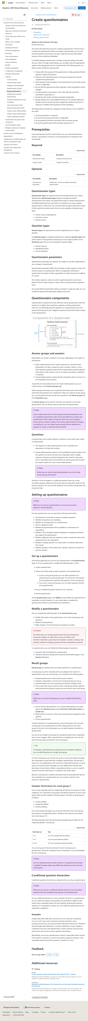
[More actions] (84, 14)
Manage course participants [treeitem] (15, 85)
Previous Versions (18, 1012)
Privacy (43, 1012)
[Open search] (79, 2)
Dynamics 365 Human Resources (46, 15)
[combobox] (14, 18)
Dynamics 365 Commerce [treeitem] (12, 153)
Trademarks (5, 1015)
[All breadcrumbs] (33, 14)
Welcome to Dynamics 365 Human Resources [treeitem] (16, 32)
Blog (26, 1012)
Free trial (82, 8)
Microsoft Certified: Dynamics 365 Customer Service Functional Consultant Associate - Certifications (58, 985)
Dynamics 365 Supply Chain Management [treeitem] (12, 149)
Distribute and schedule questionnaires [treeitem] (14, 95)
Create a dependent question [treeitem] (16, 117)
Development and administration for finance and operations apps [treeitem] (15, 140)
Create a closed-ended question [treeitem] (16, 114)
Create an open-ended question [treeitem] (16, 111)
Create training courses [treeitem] (14, 82)
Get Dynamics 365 (70, 8)
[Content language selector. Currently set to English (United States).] (11, 1007)
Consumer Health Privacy (56, 1012)
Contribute (35, 1012)
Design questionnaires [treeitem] (14, 91)
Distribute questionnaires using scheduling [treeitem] (16, 101)
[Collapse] (24, 15)
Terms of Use (72, 1012)
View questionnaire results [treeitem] (15, 105)
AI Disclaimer (6, 1012)
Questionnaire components (41, 35)
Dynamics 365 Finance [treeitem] (11, 144)
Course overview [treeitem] (12, 79)
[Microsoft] (3, 2)
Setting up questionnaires (41, 37)
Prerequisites (37, 32)
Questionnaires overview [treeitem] (14, 88)
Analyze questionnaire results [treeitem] (16, 108)
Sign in (84, 3)
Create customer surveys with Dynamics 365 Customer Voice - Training (53, 974)
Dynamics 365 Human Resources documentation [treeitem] (15, 27)
